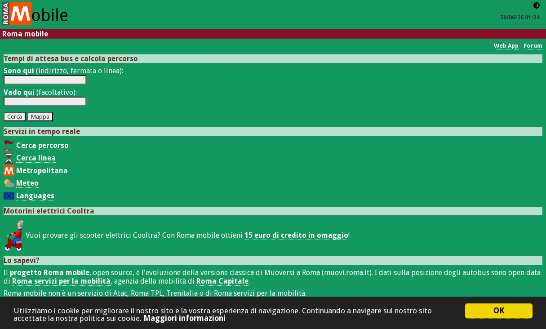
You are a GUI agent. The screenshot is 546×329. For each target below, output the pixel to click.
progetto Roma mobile (49, 272)
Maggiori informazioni (184, 318)
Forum (533, 45)
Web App (506, 45)
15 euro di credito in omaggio (296, 235)
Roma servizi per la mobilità (61, 281)
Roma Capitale (222, 281)
